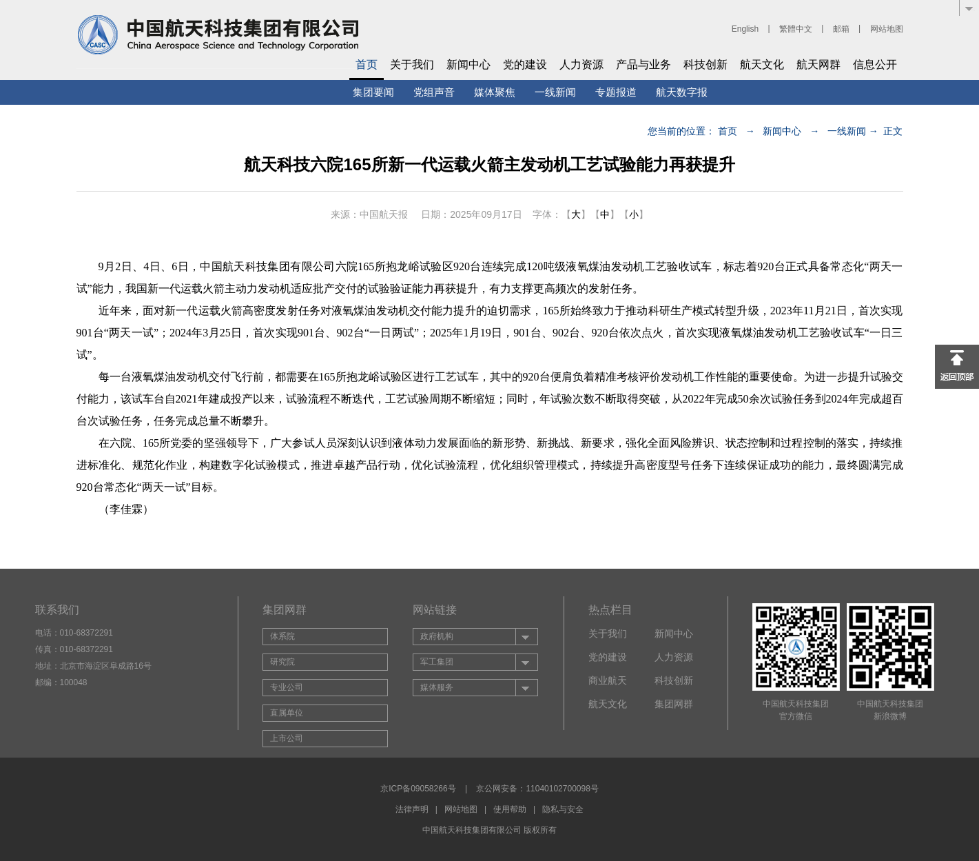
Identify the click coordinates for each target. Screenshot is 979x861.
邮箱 (841, 29)
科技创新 (705, 64)
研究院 (282, 662)
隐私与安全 (563, 809)
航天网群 (818, 64)
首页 (366, 64)
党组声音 (434, 92)
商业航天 (607, 680)
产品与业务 (643, 64)
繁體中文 (795, 29)
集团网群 (674, 703)
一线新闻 (555, 92)
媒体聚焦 (494, 92)
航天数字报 (682, 92)
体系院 (282, 636)
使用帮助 (509, 809)
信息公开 (875, 64)
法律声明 (412, 809)
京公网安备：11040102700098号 (537, 788)
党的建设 (525, 64)
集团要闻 (373, 92)
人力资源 (581, 64)
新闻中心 (468, 64)
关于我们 (412, 64)
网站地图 (886, 29)
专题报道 (616, 92)
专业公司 (286, 687)
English (745, 29)
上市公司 (286, 738)
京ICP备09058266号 (417, 788)
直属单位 (286, 713)
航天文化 (762, 64)
